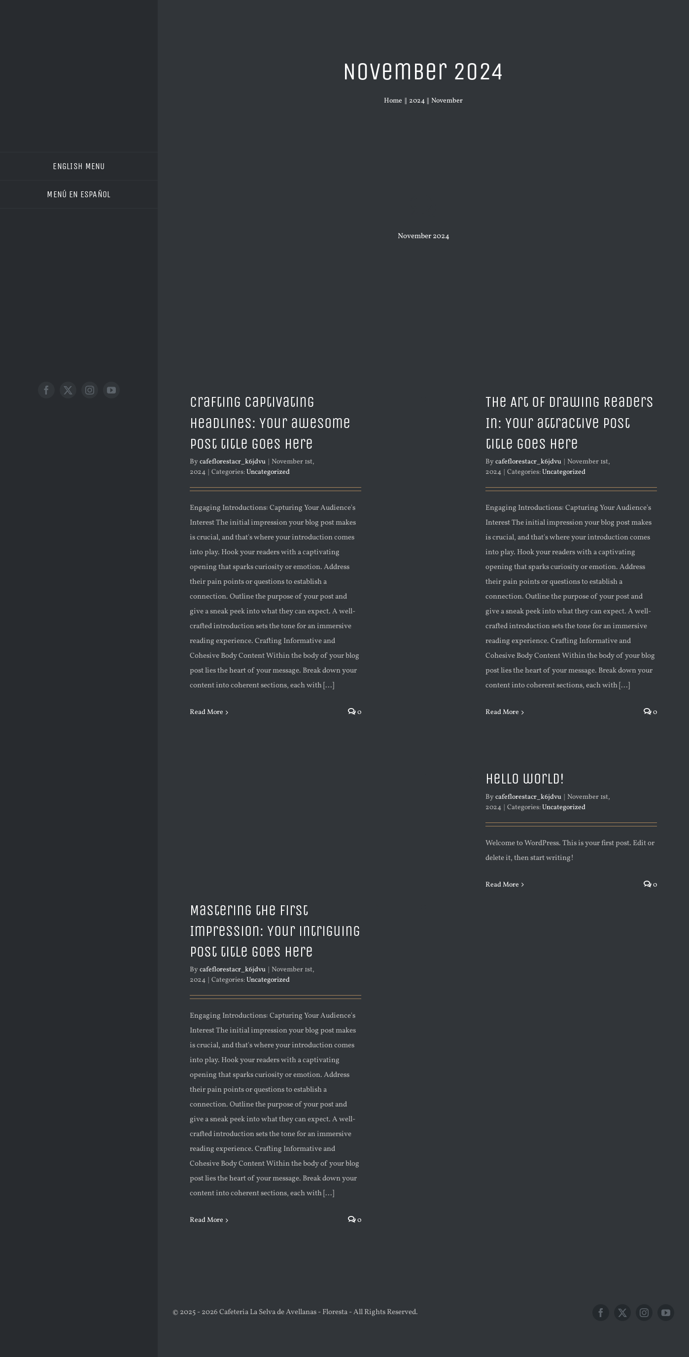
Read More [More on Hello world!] (502, 885)
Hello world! (524, 778)
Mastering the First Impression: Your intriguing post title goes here (275, 931)
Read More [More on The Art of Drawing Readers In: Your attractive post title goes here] (502, 712)
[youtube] (111, 390)
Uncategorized (268, 472)
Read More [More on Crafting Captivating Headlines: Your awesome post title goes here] (206, 712)
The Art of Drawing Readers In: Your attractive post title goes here (569, 423)
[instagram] (89, 390)
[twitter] (68, 390)
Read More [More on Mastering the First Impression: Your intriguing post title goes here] (206, 1220)
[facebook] (46, 390)
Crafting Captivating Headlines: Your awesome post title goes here (270, 423)
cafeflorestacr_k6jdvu (233, 461)
